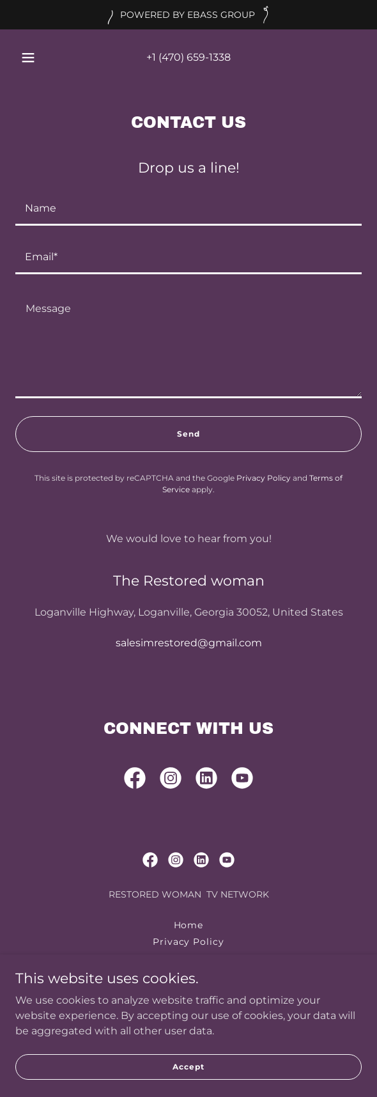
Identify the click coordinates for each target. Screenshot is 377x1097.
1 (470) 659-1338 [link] (191, 57)
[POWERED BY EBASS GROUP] (188, 14)
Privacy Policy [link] (263, 478)
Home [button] (189, 925)
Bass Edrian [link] (189, 991)
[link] (135, 780)
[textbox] (188, 209)
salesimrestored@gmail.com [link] (189, 643)
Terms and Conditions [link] (189, 958)
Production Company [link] (189, 975)
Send (188, 434)
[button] (31, 57)
